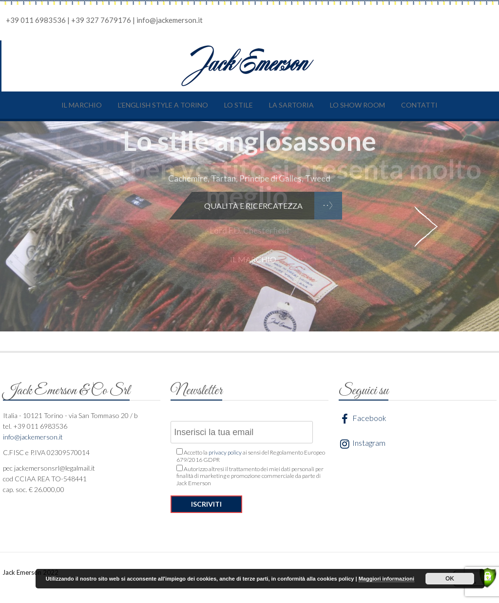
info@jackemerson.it (169, 20)
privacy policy (225, 452)
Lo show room (357, 105)
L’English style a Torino (163, 105)
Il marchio (81, 105)
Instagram (362, 443)
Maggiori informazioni (386, 579)
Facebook (362, 418)
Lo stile (238, 105)
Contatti (419, 105)
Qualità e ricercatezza (253, 205)
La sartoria (291, 105)
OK (449, 578)
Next (426, 226)
